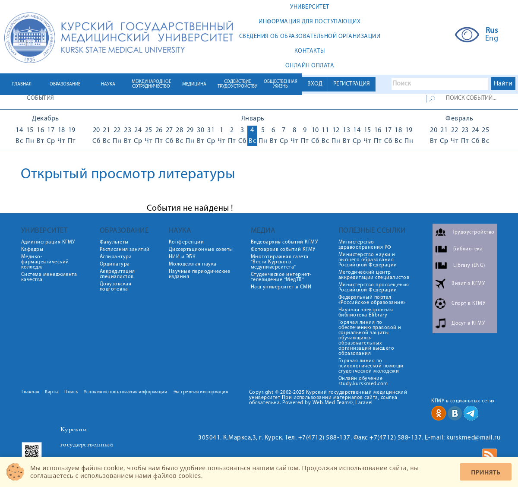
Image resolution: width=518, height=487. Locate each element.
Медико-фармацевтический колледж (45, 262)
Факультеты (114, 242)
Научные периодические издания (200, 274)
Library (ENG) (469, 265)
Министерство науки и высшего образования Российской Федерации (367, 260)
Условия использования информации (125, 392)
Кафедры (32, 249)
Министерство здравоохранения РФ (365, 245)
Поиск (71, 392)
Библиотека (468, 249)
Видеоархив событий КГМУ (284, 242)
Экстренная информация (200, 392)
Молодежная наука (193, 264)
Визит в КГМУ (468, 283)
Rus (492, 31)
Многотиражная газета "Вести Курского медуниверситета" (280, 262)
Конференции (186, 242)
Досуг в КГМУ (468, 323)
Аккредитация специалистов (117, 274)
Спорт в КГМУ (468, 303)
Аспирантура (116, 256)
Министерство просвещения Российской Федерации (373, 287)
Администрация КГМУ (48, 242)
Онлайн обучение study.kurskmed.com (363, 381)
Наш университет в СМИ (281, 287)
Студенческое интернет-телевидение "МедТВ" (281, 277)
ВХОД (314, 84)
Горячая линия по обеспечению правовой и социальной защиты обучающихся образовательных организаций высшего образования (369, 338)
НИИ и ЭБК (182, 256)
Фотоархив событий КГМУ (283, 249)
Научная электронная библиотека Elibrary (365, 312)
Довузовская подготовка (116, 286)
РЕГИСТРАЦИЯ (351, 84)
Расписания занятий (125, 249)
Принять (485, 472)
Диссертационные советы (201, 249)
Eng (492, 39)
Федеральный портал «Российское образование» (372, 300)
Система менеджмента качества (49, 277)
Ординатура (115, 264)
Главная (30, 392)
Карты (52, 392)
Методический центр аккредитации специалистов (374, 275)
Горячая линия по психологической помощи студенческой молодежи (371, 366)
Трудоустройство (473, 232)
